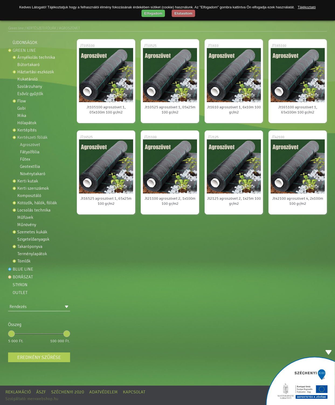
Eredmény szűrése (39, 357)
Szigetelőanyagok (33, 239)
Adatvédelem (103, 392)
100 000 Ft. (60, 340)
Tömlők (23, 261)
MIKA (21, 115)
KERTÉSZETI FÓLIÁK (32, 137)
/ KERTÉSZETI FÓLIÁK (40, 28)
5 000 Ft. (16, 340)
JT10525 (150, 46)
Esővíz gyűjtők (30, 94)
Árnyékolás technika (36, 57)
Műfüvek (25, 217)
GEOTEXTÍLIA (30, 166)
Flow (21, 101)
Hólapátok (26, 123)
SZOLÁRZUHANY (29, 86)
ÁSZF (41, 392)
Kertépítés (27, 130)
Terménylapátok (32, 254)
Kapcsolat (134, 392)
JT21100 (150, 137)
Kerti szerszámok (33, 188)
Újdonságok (25, 42)
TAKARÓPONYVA (29, 246)
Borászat (23, 277)
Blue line (23, 269)
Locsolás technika (33, 210)
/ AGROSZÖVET (68, 28)
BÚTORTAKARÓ (28, 65)
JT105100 (87, 46)
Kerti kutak (27, 181)
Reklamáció (18, 392)
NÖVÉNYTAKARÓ (32, 174)
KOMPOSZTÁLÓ (29, 195)
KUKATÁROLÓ (27, 79)
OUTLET (20, 292)
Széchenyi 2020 (67, 392)
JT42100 (277, 137)
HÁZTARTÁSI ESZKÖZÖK (35, 72)
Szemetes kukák (32, 232)
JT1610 (213, 46)
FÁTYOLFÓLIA (29, 152)
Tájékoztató (307, 7)
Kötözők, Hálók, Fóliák (37, 203)
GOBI (21, 108)
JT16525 (86, 137)
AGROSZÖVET (30, 145)
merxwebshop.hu (42, 398)
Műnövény (26, 225)
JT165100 (278, 46)
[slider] (11, 333)
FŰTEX (25, 159)
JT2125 (213, 137)
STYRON (20, 285)
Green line (16, 28)
